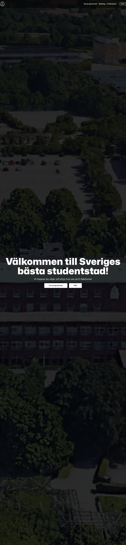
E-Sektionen (111, 4)
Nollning (102, 4)
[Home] (2, 4)
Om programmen (90, 4)
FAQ (75, 285)
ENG (122, 4)
